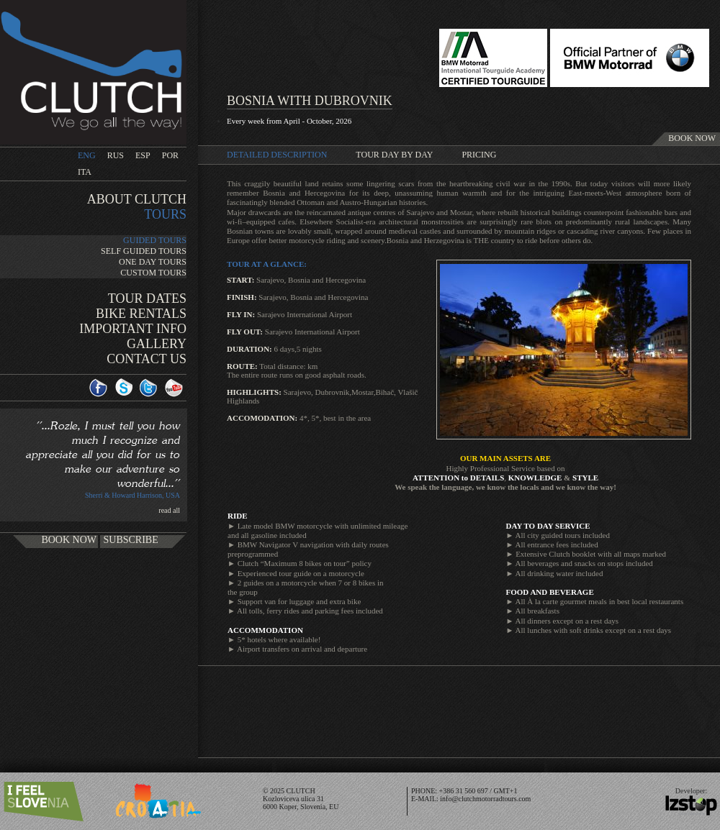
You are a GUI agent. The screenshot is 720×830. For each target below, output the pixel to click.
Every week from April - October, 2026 (289, 121)
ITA (84, 172)
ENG (87, 155)
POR (170, 155)
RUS (115, 155)
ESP (142, 155)
